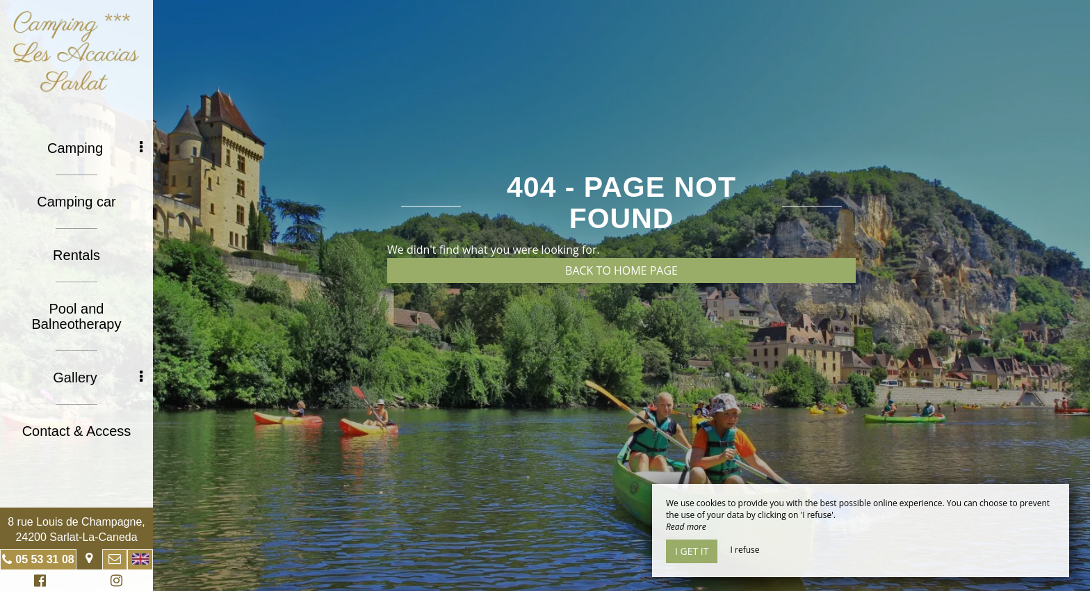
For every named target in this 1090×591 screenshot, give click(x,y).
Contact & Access (76, 431)
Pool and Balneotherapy (77, 316)
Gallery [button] (98, 377)
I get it (691, 551)
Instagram (114, 582)
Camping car (76, 201)
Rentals (76, 255)
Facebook (38, 582)
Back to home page (621, 270)
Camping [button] (95, 148)
